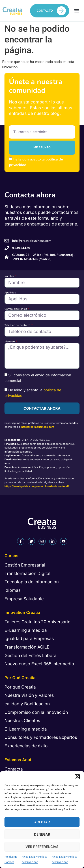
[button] (77, 776)
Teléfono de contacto (17, 325)
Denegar (42, 834)
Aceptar (42, 822)
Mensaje (9, 341)
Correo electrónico (16, 309)
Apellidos (10, 292)
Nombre (9, 276)
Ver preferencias (42, 847)
